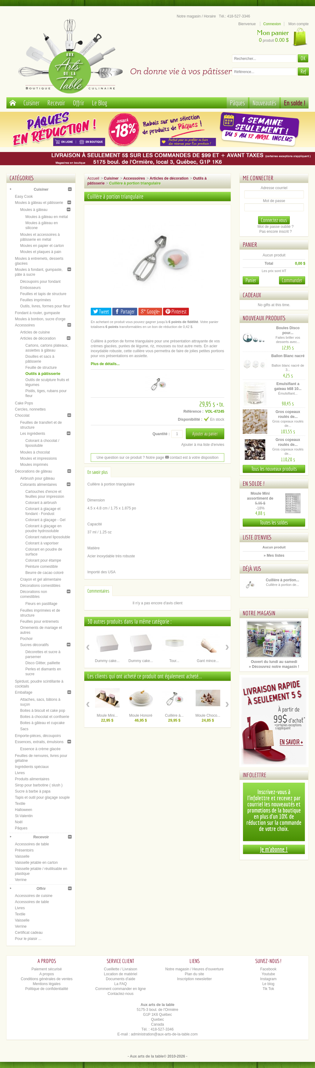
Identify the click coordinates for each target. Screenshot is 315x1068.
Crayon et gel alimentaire (40, 579)
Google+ (150, 311)
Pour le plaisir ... (28, 939)
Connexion (272, 24)
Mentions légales (47, 984)
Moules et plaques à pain (40, 252)
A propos (46, 974)
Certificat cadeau (28, 932)
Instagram (268, 979)
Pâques (237, 103)
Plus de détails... (105, 364)
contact (173, 457)
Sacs (24, 729)
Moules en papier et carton (42, 246)
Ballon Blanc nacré (288, 356)
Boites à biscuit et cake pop (42, 710)
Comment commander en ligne (120, 989)
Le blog (268, 984)
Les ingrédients (32, 433)
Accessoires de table (32, 844)
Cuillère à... (174, 715)
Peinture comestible (41, 566)
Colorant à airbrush (41, 503)
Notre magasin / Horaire (196, 16)
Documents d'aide (120, 979)
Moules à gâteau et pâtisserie (39, 203)
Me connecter (258, 177)
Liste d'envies (257, 537)
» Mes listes (274, 555)
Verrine (20, 880)
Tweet (101, 311)
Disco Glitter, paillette (42, 663)
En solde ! (294, 103)
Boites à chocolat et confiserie (44, 717)
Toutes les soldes (274, 522)
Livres (20, 773)
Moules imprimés (34, 464)
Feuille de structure (41, 367)
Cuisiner (31, 103)
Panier (250, 244)
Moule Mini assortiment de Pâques (260, 498)
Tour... (174, 661)
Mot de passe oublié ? (275, 226)
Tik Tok (268, 989)
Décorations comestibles (40, 585)
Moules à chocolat (35, 452)
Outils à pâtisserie (42, 373)
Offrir (78, 103)
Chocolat (22, 415)
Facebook (268, 969)
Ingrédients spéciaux (32, 767)
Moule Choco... (207, 715)
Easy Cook (24, 196)
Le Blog (99, 103)
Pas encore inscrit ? (275, 231)
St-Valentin (24, 816)
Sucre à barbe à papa (32, 791)
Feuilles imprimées (35, 300)
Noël (18, 822)
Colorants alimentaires (38, 484)
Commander (292, 280)
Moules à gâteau (33, 210)
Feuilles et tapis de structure (43, 294)
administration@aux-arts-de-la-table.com (164, 1034)
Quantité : (161, 434)
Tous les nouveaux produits (274, 469)
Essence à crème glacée (40, 749)
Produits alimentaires (32, 779)
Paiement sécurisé (46, 969)
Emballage (23, 692)
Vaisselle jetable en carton (36, 862)
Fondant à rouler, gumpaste (37, 313)
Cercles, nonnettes (30, 409)
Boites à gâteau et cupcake (42, 723)
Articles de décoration (37, 338)
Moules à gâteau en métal (46, 217)
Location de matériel (120, 974)
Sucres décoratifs (34, 645)
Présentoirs (24, 850)
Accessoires (25, 325)
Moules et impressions (38, 458)
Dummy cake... (107, 661)
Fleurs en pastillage (41, 604)
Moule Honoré (140, 715)
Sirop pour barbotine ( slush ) (38, 785)
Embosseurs (30, 288)
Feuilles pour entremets (39, 621)
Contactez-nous (121, 994)
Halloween (23, 810)
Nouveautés (264, 103)
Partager (125, 311)
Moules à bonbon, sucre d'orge (40, 319)
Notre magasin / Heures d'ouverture (194, 969)
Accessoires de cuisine (33, 896)
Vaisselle (22, 856)
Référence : (193, 411)
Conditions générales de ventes (47, 979)
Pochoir (26, 639)
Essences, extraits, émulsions (39, 742)
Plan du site (194, 974)
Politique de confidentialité (46, 989)
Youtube (268, 974)
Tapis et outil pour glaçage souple (42, 797)
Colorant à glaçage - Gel (45, 520)
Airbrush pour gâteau (37, 478)
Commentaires (98, 591)
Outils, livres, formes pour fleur (45, 306)
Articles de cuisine (35, 332)
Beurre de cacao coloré (44, 573)
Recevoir (56, 103)
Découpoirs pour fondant (40, 281)
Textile (20, 803)
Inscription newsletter (194, 979)
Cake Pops (24, 403)
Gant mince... (208, 661)
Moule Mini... (107, 715)
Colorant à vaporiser (41, 543)
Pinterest (175, 311)
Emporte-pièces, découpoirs (38, 736)
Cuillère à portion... (282, 580)
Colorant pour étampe (43, 560)
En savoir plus (97, 472)
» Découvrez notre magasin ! (274, 667)
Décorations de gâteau (33, 471)
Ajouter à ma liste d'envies (202, 444)
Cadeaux (252, 294)
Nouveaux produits (264, 318)
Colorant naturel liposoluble (47, 537)
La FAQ (120, 984)
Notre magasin (259, 613)
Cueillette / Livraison (120, 969)
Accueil (93, 178)
